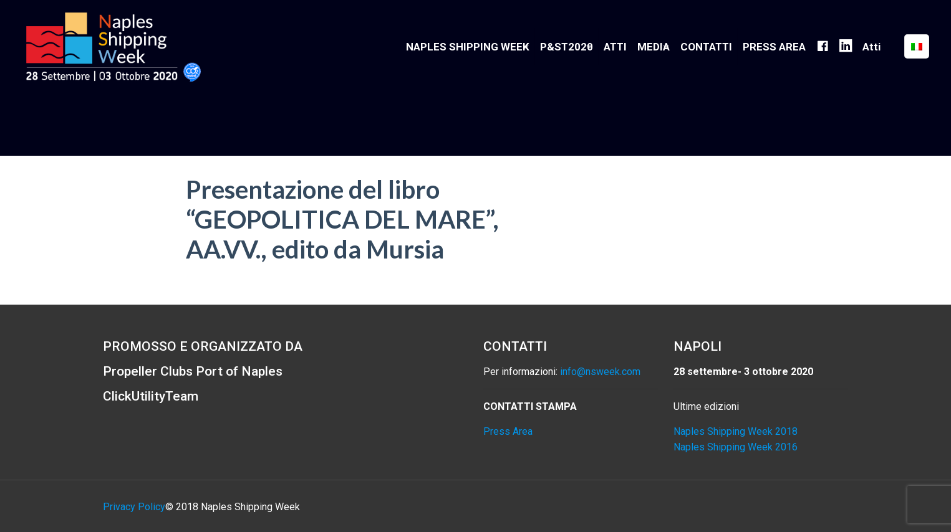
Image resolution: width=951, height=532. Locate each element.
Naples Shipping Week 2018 (735, 431)
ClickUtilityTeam (150, 396)
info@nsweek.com (600, 372)
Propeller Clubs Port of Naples (192, 371)
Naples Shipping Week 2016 (735, 447)
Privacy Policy (134, 507)
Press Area (508, 431)
